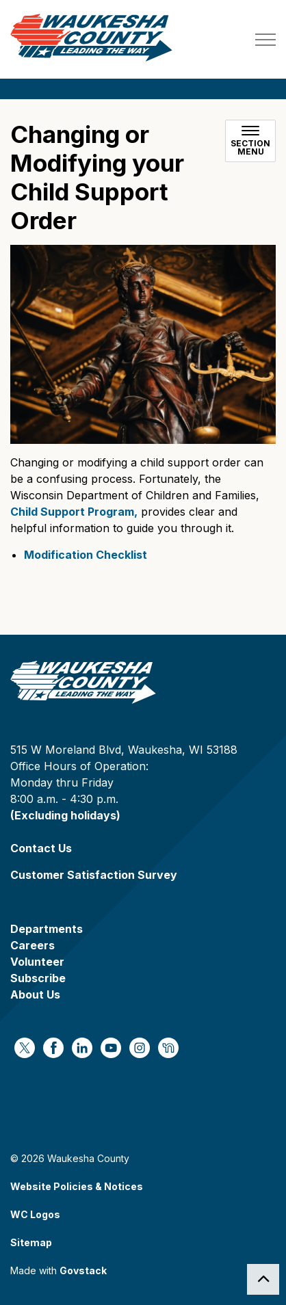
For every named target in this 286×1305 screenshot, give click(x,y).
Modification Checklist (85, 555)
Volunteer (37, 961)
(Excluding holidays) (65, 815)
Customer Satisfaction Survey (93, 875)
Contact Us (41, 848)
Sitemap (31, 1242)
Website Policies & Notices (76, 1186)
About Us (35, 994)
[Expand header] (265, 39)
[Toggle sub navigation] (250, 141)
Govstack (83, 1270)
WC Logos (35, 1214)
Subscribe (38, 978)
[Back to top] (263, 1279)
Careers (32, 945)
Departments (46, 929)
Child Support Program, (74, 511)
